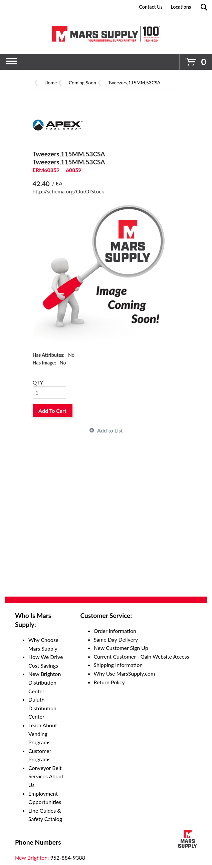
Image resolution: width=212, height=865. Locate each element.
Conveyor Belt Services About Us (45, 776)
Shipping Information (118, 665)
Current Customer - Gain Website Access (141, 656)
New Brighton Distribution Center (44, 682)
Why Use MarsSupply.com (124, 673)
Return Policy (109, 682)
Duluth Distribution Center (42, 708)
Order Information (115, 631)
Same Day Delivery (116, 639)
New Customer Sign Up (121, 648)
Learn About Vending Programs (42, 733)
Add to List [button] (110, 430)
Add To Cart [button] (52, 410)
